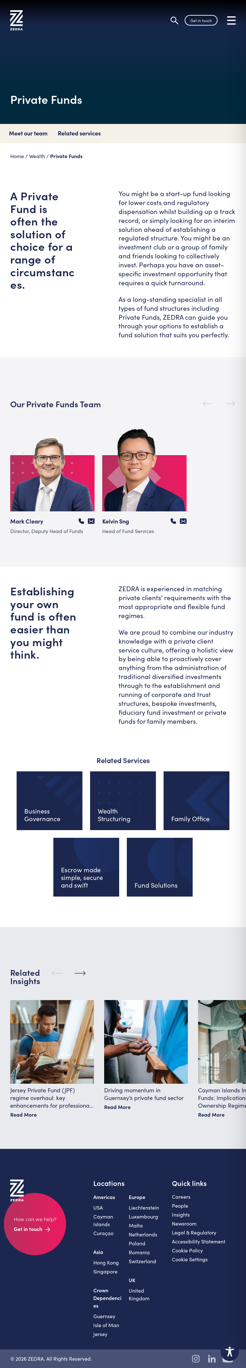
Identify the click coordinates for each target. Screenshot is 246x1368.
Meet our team (28, 133)
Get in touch (201, 20)
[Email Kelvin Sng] (183, 521)
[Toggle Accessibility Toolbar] (230, 1352)
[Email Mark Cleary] (91, 521)
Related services (79, 133)
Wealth (37, 156)
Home (17, 156)
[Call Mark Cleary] (81, 521)
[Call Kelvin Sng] (173, 521)
